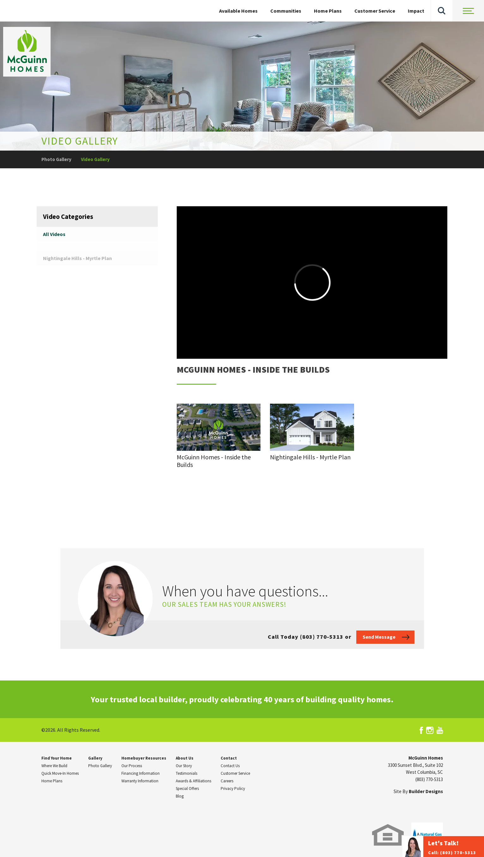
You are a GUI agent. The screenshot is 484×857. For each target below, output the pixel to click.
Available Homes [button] (238, 11)
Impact (416, 11)
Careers (227, 781)
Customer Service (374, 11)
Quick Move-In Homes (60, 773)
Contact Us (230, 765)
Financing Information (140, 773)
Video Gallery (95, 159)
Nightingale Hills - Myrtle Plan (77, 258)
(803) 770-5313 (429, 779)
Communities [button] (285, 11)
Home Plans (328, 11)
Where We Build (54, 765)
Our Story (184, 765)
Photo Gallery (56, 159)
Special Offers (187, 788)
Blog (180, 796)
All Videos (54, 234)
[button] (441, 11)
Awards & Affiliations (193, 781)
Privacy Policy (233, 788)
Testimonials (186, 773)
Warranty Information (139, 781)
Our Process (131, 765)
